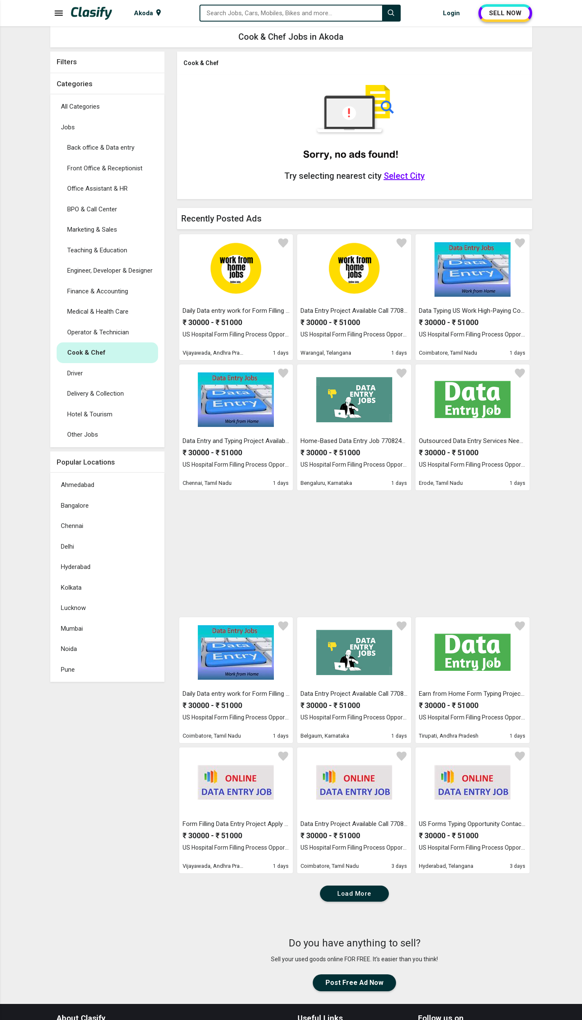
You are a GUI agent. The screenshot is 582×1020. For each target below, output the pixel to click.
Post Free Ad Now (354, 983)
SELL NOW (505, 13)
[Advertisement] (107, 813)
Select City (404, 176)
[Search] (391, 13)
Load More (354, 893)
